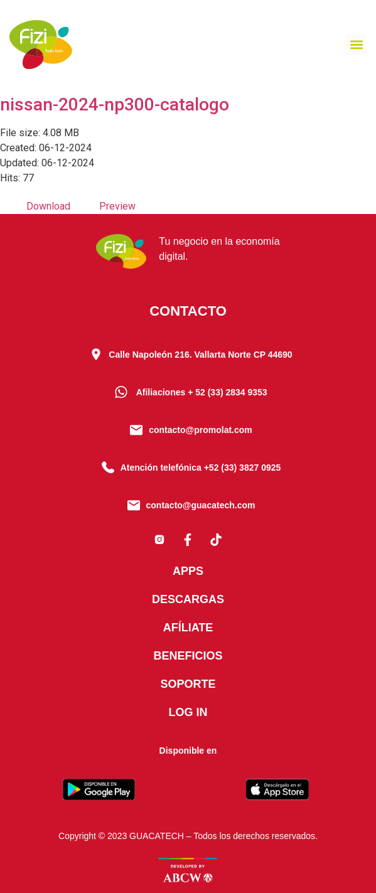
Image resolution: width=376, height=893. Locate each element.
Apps (188, 571)
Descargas (188, 599)
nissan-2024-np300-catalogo (114, 104)
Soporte (187, 684)
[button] (356, 44)
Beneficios (187, 656)
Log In (187, 712)
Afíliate (188, 627)
